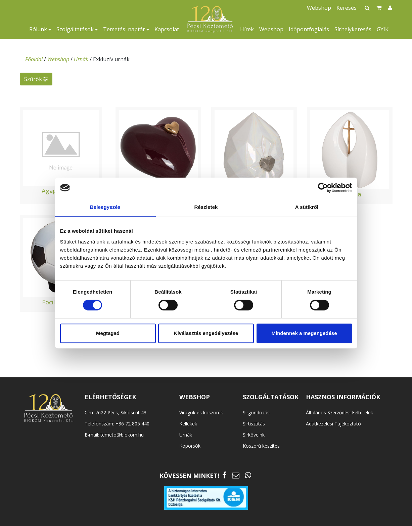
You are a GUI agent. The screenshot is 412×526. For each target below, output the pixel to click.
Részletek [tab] (206, 207)
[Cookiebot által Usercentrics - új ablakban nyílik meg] (322, 188)
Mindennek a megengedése (304, 333)
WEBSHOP (194, 397)
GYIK (382, 29)
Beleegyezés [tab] (105, 207)
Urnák (81, 59)
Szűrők (36, 79)
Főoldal (34, 59)
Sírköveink (254, 434)
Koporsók (189, 446)
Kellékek (188, 423)
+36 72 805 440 (132, 423)
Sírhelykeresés (352, 29)
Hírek (247, 29)
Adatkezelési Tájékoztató (333, 423)
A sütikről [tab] (307, 207)
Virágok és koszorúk (201, 412)
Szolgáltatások (77, 29)
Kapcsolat (166, 29)
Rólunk (40, 29)
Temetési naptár (126, 29)
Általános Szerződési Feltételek (339, 412)
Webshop (271, 29)
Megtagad (108, 333)
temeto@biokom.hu (122, 434)
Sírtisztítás (254, 423)
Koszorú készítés (261, 446)
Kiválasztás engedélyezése (206, 333)
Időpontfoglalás (309, 29)
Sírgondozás (256, 412)
